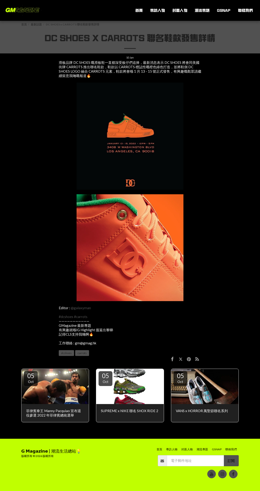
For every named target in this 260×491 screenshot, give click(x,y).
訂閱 (231, 461)
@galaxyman (81, 308)
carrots (82, 353)
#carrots (80, 317)
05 (31, 378)
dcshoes (66, 353)
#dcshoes (66, 317)
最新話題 (36, 24)
